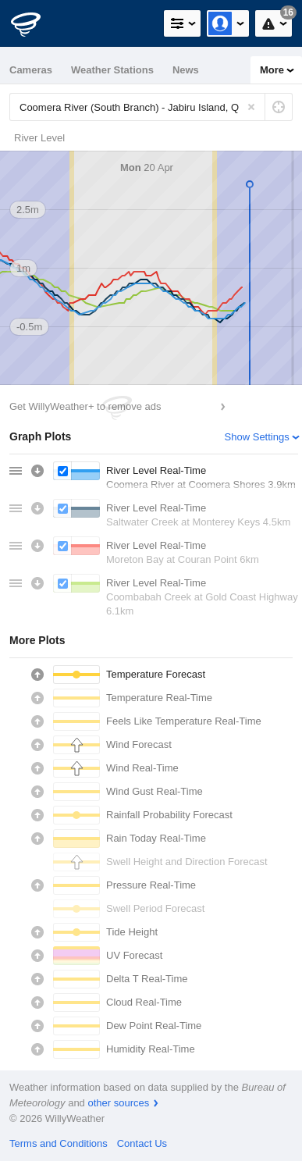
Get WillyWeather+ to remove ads (85, 406)
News (185, 70)
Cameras (30, 70)
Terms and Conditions (58, 1143)
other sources (118, 1103)
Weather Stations (112, 70)
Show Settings (257, 437)
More (272, 70)
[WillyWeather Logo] (35, 23)
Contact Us (142, 1143)
